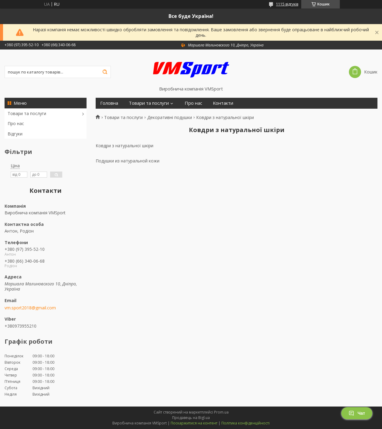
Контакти (223, 103)
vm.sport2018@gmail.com (30, 308)
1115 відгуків (287, 4)
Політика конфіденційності (245, 423)
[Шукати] (105, 72)
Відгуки (15, 134)
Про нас (16, 123)
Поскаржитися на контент (194, 423)
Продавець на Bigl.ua (191, 417)
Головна (109, 103)
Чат (357, 413)
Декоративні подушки (169, 117)
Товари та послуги (27, 113)
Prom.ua (221, 412)
